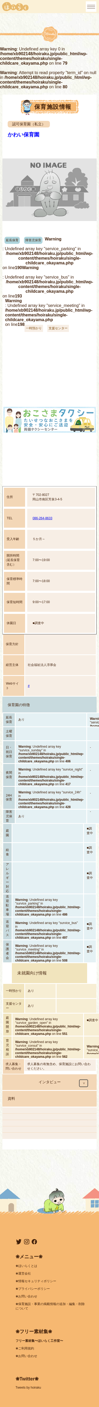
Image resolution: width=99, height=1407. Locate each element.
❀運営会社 (23, 1273)
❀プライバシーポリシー (33, 1289)
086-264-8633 (42, 518)
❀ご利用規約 (25, 1348)
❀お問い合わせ (26, 1296)
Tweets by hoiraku (28, 1387)
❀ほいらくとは (26, 1266)
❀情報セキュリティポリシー (36, 1281)
